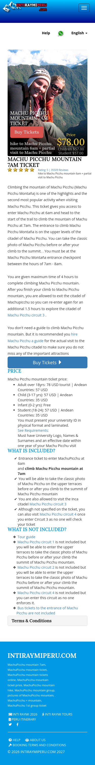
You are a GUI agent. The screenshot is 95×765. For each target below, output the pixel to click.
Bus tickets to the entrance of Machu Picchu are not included (47, 610)
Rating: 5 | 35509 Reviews (53, 170)
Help (15, 740)
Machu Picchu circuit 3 (26, 315)
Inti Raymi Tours (57, 714)
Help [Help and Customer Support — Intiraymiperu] (46, 32)
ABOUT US (35, 740)
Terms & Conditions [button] (32, 621)
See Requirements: (33, 430)
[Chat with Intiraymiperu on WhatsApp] (61, 33)
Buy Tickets (26, 132)
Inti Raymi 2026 (23, 714)
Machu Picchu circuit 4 (58, 514)
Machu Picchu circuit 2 (36, 567)
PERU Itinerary (22, 719)
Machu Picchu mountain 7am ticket (28, 118)
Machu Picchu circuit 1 (36, 541)
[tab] (47, 621)
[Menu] (84, 8)
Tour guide (26, 536)
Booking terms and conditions (37, 745)
